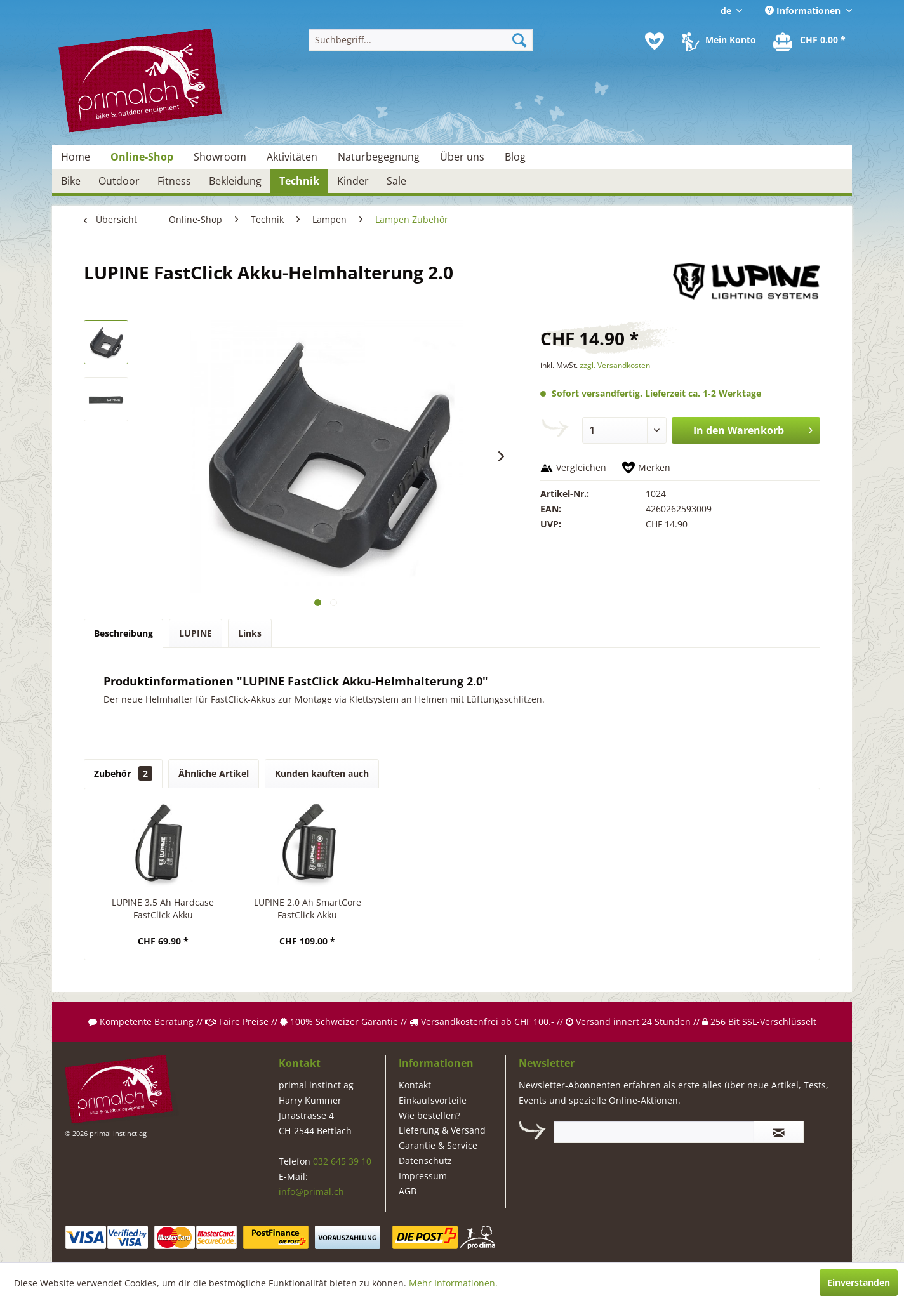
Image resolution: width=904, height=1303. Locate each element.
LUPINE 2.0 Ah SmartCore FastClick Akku (307, 908)
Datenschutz (425, 1160)
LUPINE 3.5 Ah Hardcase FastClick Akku (163, 908)
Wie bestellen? (429, 1115)
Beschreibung (123, 633)
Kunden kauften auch (322, 773)
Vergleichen (581, 467)
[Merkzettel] (654, 41)
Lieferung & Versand (442, 1130)
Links (250, 633)
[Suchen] (519, 40)
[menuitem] (421, 40)
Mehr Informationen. (453, 1283)
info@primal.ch (311, 1192)
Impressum (423, 1176)
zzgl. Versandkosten (615, 365)
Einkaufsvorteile (433, 1100)
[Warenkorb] (810, 41)
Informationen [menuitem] (804, 10)
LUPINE (195, 633)
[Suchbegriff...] (421, 40)
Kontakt (415, 1085)
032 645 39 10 (342, 1161)
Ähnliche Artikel (213, 773)
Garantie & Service (438, 1145)
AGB (407, 1191)
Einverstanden (858, 1282)
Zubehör (123, 773)
